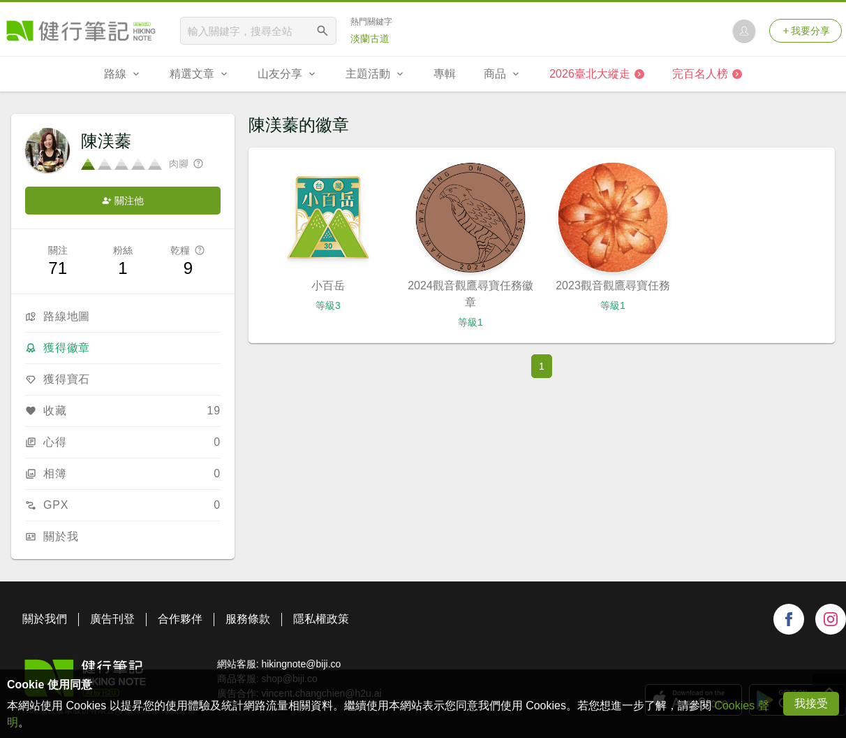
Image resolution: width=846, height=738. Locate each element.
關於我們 (44, 619)
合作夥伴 (180, 619)
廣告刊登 (112, 619)
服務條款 (247, 619)
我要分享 (805, 30)
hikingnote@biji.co (301, 664)
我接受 (811, 703)
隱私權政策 (321, 619)
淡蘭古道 (369, 38)
